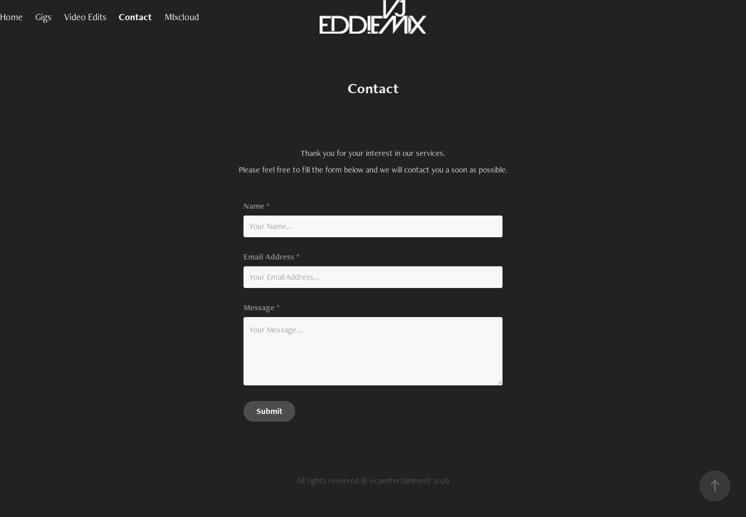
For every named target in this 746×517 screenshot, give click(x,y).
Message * (261, 308)
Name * (256, 206)
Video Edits (85, 17)
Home (11, 17)
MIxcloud (182, 17)
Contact (135, 17)
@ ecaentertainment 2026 (405, 480)
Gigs (43, 17)
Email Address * (271, 257)
